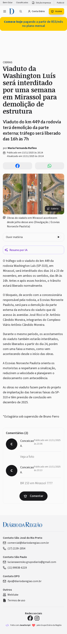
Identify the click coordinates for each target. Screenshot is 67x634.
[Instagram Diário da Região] (37, 618)
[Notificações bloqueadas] (21, 11)
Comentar (33, 496)
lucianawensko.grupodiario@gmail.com (29, 562)
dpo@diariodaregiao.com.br (22, 581)
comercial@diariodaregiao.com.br (26, 543)
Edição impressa (41, 2)
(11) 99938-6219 (15, 568)
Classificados (22, 2)
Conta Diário (36, 11)
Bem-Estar (8, 2)
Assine (56, 11)
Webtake (10, 595)
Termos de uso (14, 600)
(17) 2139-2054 (14, 548)
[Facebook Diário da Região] (30, 618)
